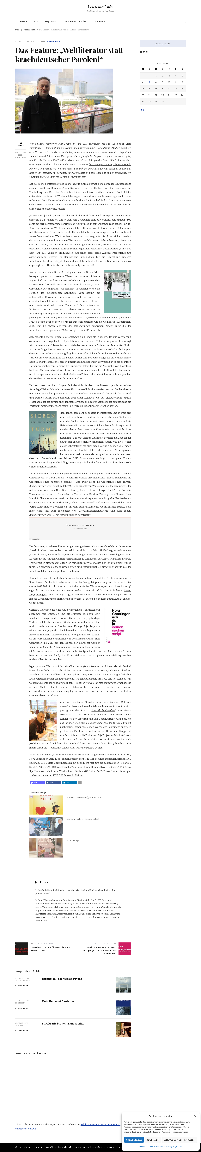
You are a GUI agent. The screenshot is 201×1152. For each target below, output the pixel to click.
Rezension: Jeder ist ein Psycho (62, 978)
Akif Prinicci (83, 223)
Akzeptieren (134, 1140)
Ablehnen (153, 1140)
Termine (22, 22)
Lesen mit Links (100, 7)
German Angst (73, 840)
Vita (36, 22)
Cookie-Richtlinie (146, 1147)
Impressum (177, 1147)
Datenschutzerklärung (163, 1147)
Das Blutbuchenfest (103, 710)
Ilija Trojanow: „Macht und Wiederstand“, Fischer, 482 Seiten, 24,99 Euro (69, 771)
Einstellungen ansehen (179, 1140)
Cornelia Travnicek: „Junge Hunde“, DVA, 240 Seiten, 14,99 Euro (95, 767)
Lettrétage (96, 723)
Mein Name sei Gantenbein (59, 1001)
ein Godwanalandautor (80, 638)
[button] (195, 1116)
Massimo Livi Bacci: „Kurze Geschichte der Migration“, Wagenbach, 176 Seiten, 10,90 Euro (79, 754)
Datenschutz (100, 22)
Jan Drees (20, 144)
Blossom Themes (115, 1147)
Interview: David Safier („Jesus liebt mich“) (85, 797)
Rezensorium (53, 41)
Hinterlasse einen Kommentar (21, 155)
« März (143, 110)
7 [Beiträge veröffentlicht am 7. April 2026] (149, 82)
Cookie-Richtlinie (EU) (75, 22)
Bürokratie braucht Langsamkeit (63, 1023)
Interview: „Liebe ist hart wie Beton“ (82, 819)
